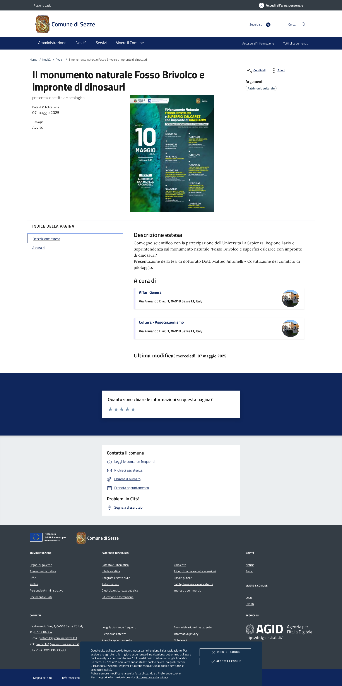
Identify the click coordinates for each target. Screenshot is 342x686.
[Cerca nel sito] (303, 24)
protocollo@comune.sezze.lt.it (58, 638)
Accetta (225, 661)
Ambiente (180, 565)
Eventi (250, 604)
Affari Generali (151, 292)
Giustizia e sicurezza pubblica (120, 590)
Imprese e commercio (187, 590)
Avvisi (59, 59)
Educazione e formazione (117, 597)
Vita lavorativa (111, 571)
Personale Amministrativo (46, 590)
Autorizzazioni (110, 584)
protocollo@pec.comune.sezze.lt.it (57, 644)
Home (33, 59)
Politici (34, 584)
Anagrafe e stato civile (116, 577)
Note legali (180, 640)
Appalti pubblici (183, 577)
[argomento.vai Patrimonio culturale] (261, 88)
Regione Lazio (42, 5)
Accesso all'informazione (258, 43)
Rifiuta (225, 652)
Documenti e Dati (41, 597)
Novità (46, 59)
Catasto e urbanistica (115, 565)
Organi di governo (41, 565)
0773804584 (43, 631)
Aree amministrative (43, 571)
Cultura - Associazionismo (161, 322)
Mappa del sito (42, 677)
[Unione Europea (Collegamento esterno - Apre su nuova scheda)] (49, 538)
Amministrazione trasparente (193, 627)
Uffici (33, 577)
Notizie (250, 565)
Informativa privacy (186, 633)
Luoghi (250, 597)
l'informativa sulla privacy (152, 677)
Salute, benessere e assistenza (193, 584)
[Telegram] (266, 24)
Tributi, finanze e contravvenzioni (195, 571)
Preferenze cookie (169, 673)
